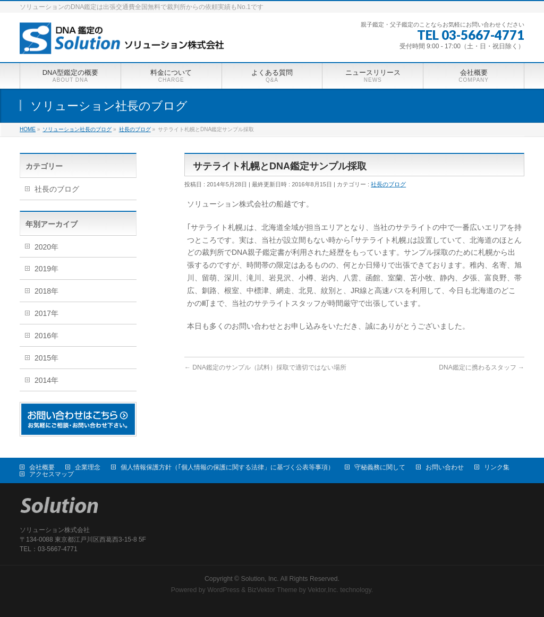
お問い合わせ (445, 467)
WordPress (223, 590)
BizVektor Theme (273, 590)
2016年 (46, 335)
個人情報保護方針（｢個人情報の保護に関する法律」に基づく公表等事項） (227, 467)
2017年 (46, 313)
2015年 (46, 358)
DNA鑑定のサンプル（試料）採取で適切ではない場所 (265, 367)
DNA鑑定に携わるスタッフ (481, 367)
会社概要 (42, 467)
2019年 (46, 268)
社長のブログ (388, 184)
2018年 (46, 291)
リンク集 (496, 467)
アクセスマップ (51, 474)
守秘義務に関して (379, 467)
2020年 (46, 247)
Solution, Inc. (260, 578)
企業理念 (87, 467)
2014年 (46, 380)
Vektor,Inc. (323, 590)
